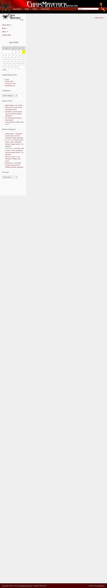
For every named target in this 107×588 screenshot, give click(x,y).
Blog (26, 9)
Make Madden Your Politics (14, 105)
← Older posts (98, 18)
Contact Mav (45, 9)
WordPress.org (10, 85)
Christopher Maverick (25, 586)
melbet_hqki (9, 134)
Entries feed (9, 81)
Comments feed (10, 83)
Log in (7, 79)
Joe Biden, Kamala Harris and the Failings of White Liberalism (13, 114)
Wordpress (100, 586)
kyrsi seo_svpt (10, 156)
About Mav (16, 9)
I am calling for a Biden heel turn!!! (12, 159)
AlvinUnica (8, 163)
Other (34, 9)
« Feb (4, 70)
